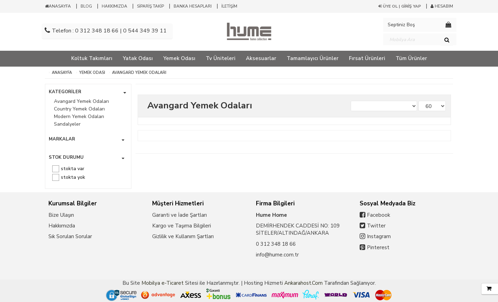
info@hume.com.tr (277, 254)
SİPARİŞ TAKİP (150, 6)
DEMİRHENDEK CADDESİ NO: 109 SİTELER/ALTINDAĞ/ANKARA (298, 229)
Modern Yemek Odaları (79, 116)
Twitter (376, 225)
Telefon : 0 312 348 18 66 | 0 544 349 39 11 (106, 31)
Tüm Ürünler (411, 58)
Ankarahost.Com (303, 283)
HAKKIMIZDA (114, 6)
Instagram (379, 236)
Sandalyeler (67, 124)
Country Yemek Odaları (79, 109)
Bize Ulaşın (61, 215)
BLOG (86, 6)
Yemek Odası (92, 72)
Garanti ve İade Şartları (179, 215)
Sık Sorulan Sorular (70, 236)
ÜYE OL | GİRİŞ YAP (399, 6)
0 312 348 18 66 (276, 244)
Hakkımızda (61, 225)
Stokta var (72, 168)
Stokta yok (73, 177)
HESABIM (442, 6)
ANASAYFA (58, 6)
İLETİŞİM (229, 6)
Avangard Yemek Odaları (139, 72)
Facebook (378, 215)
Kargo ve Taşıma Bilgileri (181, 225)
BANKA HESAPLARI (193, 6)
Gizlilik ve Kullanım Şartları (183, 236)
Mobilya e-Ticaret (162, 283)
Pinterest (378, 247)
